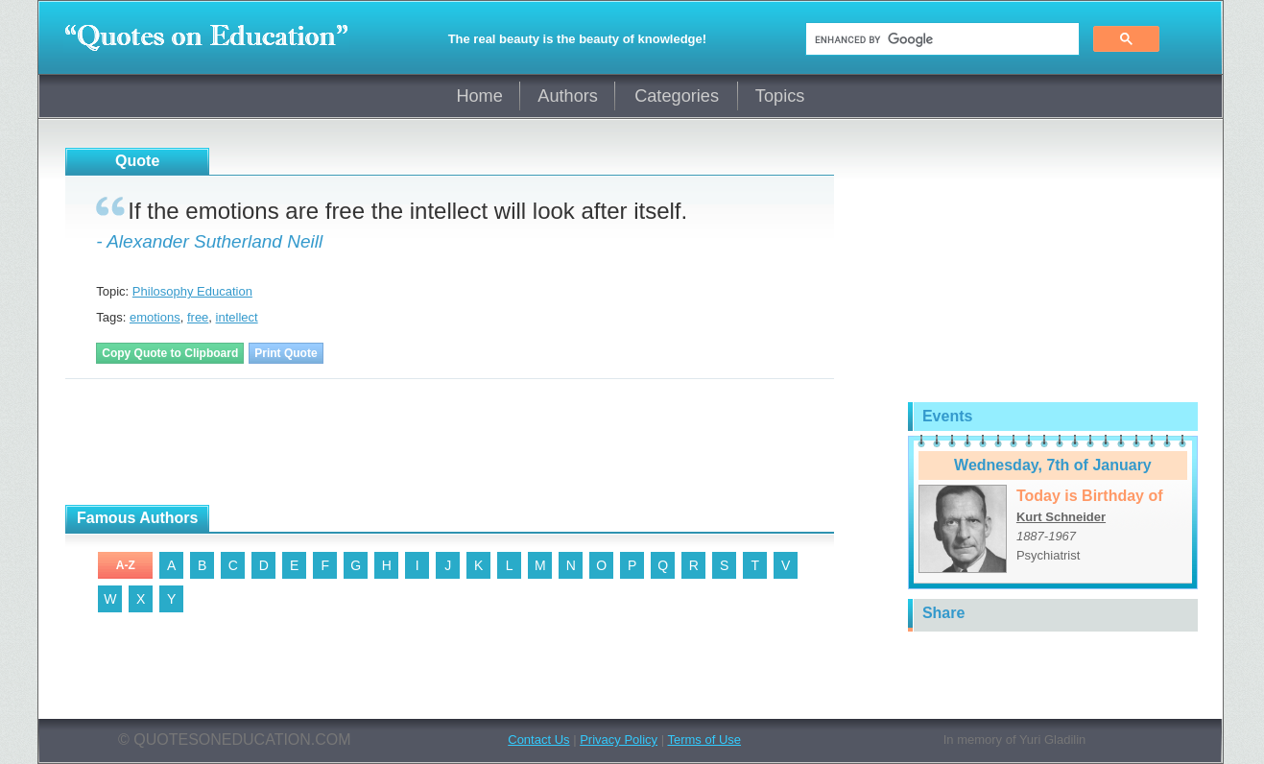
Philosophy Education (192, 291)
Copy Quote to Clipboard (170, 353)
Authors (567, 96)
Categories (676, 96)
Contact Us (538, 739)
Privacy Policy (618, 739)
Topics (780, 96)
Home (479, 96)
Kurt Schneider (1061, 517)
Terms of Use (704, 739)
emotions (155, 317)
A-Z (125, 565)
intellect (237, 317)
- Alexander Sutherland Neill (209, 241)
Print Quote (285, 353)
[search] (940, 39)
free (197, 317)
